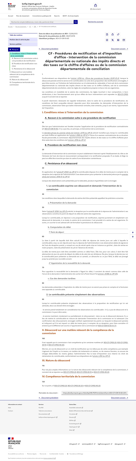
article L (74, 78)
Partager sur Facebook (107, 40)
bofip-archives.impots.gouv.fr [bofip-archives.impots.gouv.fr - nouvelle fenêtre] (47, 417)
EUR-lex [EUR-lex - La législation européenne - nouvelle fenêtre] (71, 420)
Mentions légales (32, 454)
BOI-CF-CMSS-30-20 (75, 385)
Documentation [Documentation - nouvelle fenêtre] (43, 414)
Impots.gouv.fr (73, 427)
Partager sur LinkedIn (118, 40)
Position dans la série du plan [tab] (19, 40)
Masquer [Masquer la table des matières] (15, 49)
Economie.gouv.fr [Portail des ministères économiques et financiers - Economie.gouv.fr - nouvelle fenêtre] (74, 424)
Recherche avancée (95, 22)
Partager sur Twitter (113, 40)
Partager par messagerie (124, 40)
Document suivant (118, 49)
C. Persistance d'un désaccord (23, 69)
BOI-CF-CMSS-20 (110, 342)
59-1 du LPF (70, 172)
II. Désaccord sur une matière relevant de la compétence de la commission (22, 74)
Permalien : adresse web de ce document (118, 34)
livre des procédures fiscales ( (98, 78)
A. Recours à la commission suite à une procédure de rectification (25, 59)
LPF (113, 78)
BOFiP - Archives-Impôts (71, 16)
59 (59, 177)
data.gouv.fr (119, 444)
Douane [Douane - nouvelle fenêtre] (71, 417)
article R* (60, 172)
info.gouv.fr (73, 444)
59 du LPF (79, 140)
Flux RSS (41, 408)
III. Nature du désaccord (19, 79)
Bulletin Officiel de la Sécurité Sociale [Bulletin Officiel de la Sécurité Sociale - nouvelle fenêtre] (80, 411)
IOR (35, 27)
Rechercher (76, 22)
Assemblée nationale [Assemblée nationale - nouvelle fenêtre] (75, 408)
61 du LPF (104, 356)
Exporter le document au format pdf (107, 34)
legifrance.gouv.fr (104, 444)
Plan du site (43, 454)
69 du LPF (82, 135)
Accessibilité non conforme (16, 454)
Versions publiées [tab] (15, 44)
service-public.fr (87, 444)
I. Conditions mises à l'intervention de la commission (23, 54)
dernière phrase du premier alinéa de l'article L (62, 133)
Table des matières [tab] (16, 35)
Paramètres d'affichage (76, 454)
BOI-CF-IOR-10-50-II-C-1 (107, 325)
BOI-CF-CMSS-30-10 (84, 372)
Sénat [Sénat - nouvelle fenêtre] (71, 430)
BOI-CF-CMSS (123, 94)
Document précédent (49, 49)
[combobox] (42, 22)
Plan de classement (21, 27)
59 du (82, 78)
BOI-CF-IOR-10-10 (51, 129)
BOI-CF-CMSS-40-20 (56, 345)
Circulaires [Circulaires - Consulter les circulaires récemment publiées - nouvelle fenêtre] (72, 414)
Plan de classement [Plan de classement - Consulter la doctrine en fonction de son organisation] (22, 16)
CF (30, 27)
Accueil (10, 16)
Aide (9, 408)
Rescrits (57, 16)
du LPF (65, 177)
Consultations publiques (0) (41, 16)
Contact (10, 411)
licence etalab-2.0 (49, 458)
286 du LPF (110, 274)
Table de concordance (45, 411)
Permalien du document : (48, 393)
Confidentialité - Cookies (56, 454)
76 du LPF (86, 133)
